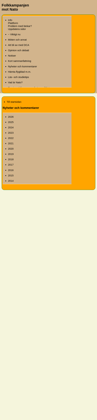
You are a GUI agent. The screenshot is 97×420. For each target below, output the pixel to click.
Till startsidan (14, 101)
